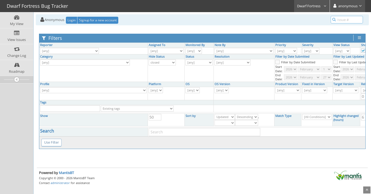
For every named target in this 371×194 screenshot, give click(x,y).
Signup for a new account (98, 20)
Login (71, 20)
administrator (60, 183)
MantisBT (66, 172)
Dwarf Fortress (311, 6)
